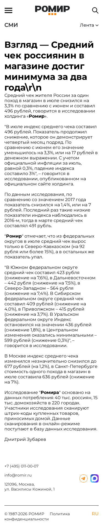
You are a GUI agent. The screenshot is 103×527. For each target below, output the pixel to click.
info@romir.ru (18, 475)
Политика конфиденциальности (37, 516)
